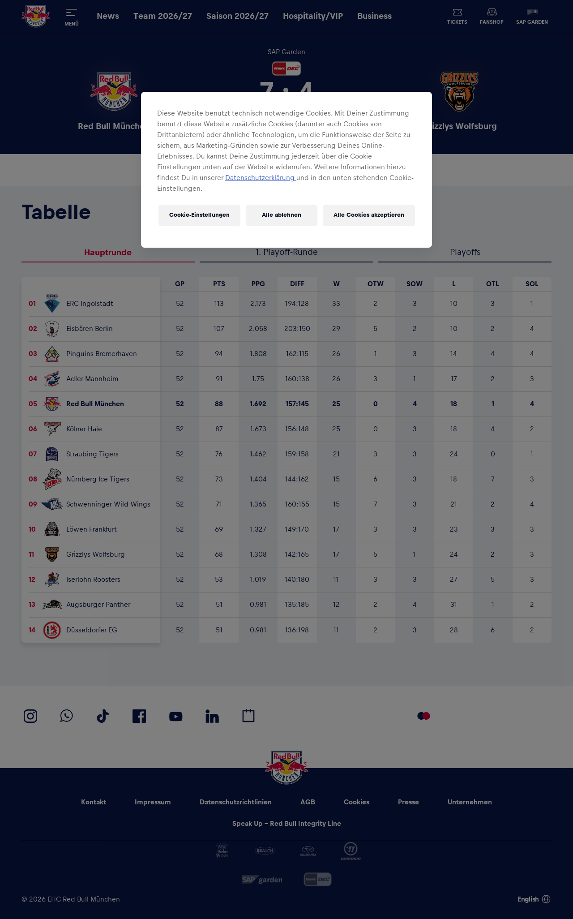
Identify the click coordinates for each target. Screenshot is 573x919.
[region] (286, 170)
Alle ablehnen (281, 215)
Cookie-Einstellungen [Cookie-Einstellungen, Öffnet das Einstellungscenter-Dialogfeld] (199, 215)
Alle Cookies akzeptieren (369, 215)
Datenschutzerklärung (260, 177)
